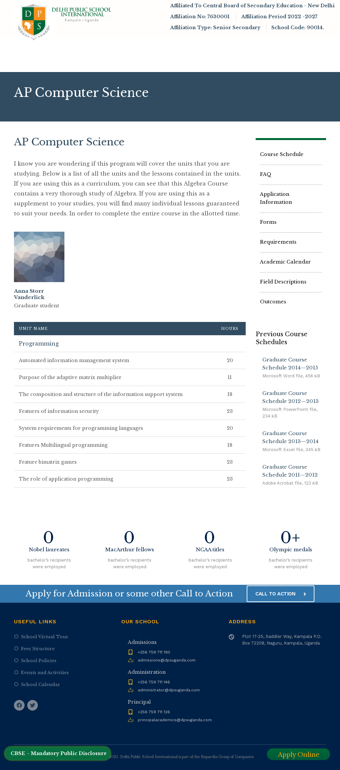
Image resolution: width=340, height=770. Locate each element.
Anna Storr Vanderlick (29, 294)
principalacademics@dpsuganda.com (175, 720)
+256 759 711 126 (154, 712)
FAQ (265, 174)
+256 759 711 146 (154, 682)
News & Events (227, 44)
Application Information (276, 198)
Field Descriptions (283, 282)
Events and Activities (45, 672)
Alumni (82, 63)
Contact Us (114, 63)
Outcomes (273, 302)
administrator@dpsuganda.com (169, 690)
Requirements (278, 242)
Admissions (139, 44)
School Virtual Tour (44, 637)
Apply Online (298, 754)
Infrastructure (279, 44)
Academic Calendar (285, 262)
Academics (183, 44)
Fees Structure (38, 649)
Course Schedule (281, 154)
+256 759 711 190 (154, 652)
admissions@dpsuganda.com (167, 660)
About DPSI (93, 44)
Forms (268, 222)
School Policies (38, 660)
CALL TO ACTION (280, 594)
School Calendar (40, 684)
